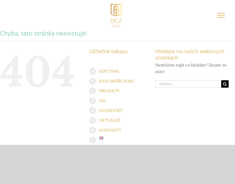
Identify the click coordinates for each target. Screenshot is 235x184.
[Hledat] (225, 84)
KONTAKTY (110, 130)
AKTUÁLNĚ (110, 120)
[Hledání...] (188, 84)
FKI (102, 100)
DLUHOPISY (111, 110)
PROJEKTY (109, 90)
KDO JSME (109, 71)
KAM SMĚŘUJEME (116, 81)
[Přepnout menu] (221, 15)
